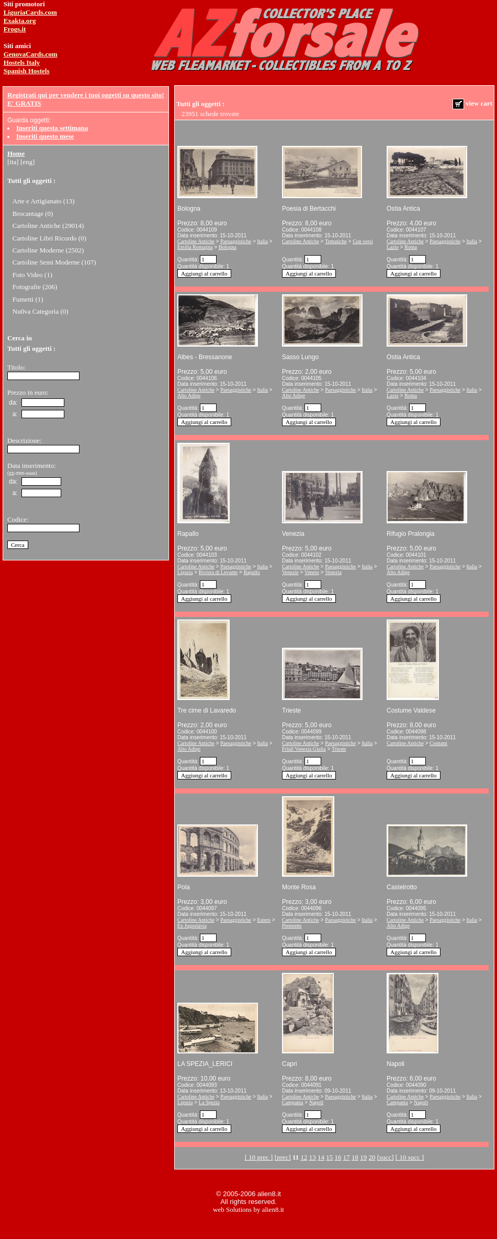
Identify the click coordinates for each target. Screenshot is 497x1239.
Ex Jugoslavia (192, 925)
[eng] (27, 162)
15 (329, 1157)
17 (346, 1157)
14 (321, 1157)
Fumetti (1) (28, 299)
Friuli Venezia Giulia (304, 749)
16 (338, 1157)
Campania (292, 1102)
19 (363, 1157)
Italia (262, 241)
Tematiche (336, 241)
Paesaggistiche (235, 241)
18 (355, 1157)
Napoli (316, 1102)
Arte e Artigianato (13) (44, 201)
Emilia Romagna (195, 247)
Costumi (438, 743)
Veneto (311, 572)
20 (372, 1157)
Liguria (185, 572)
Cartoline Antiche (195, 241)
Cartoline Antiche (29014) (48, 226)
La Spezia (209, 1102)
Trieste (339, 749)
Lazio (393, 247)
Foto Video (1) (32, 275)
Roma (410, 247)
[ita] (13, 162)
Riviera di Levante (218, 572)
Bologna (227, 247)
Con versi (363, 241)
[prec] (283, 1157)
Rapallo (252, 572)
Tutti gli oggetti (29, 181)
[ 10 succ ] (410, 1157)
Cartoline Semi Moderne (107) (54, 262)
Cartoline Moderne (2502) (48, 250)
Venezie (290, 572)
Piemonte (292, 925)
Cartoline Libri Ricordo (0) (49, 238)
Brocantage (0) (33, 213)
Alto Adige (188, 395)
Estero (264, 920)
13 (312, 1157)
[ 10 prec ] (259, 1157)
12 (304, 1157)
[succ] (385, 1157)
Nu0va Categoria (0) (41, 311)
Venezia (333, 572)
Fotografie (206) (35, 287)
